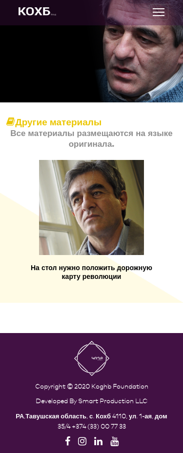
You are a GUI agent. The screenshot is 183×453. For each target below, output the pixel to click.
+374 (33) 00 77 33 (99, 426)
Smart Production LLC (112, 400)
